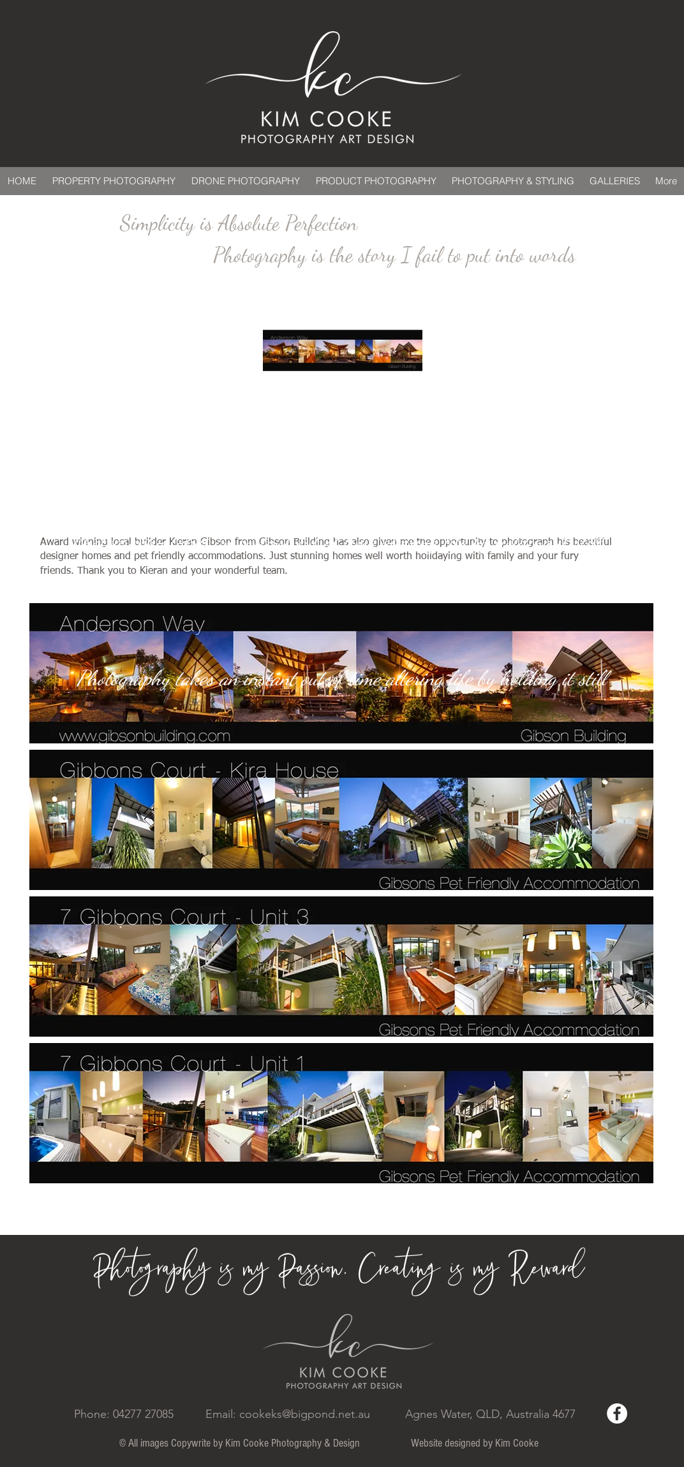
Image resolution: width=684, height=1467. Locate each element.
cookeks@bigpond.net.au (304, 1414)
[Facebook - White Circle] (617, 1413)
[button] (341, 820)
